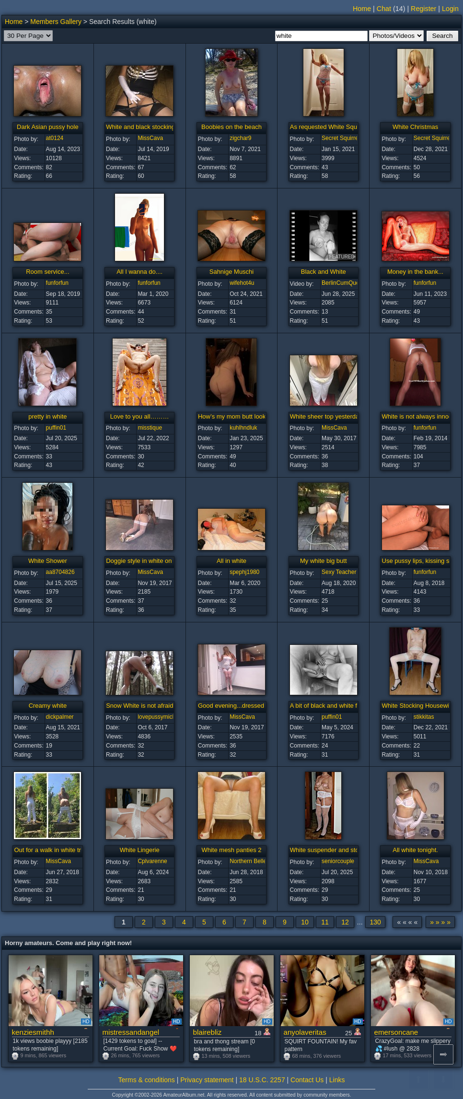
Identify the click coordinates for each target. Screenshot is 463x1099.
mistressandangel (131, 1032)
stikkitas (424, 716)
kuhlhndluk (243, 427)
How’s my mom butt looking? (238, 416)
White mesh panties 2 (231, 849)
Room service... (47, 271)
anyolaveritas (305, 1032)
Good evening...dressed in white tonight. (253, 705)
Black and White (323, 271)
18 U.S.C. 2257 (262, 1080)
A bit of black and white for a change (340, 705)
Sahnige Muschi (231, 271)
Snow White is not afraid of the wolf (154, 705)
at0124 (55, 138)
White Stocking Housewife (418, 705)
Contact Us (307, 1080)
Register (423, 8)
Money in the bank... (415, 271)
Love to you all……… (139, 416)
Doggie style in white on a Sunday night (160, 560)
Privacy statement (206, 1080)
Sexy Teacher (339, 572)
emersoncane (396, 1032)
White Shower (47, 560)
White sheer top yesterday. (327, 416)
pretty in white (47, 416)
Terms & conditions (146, 1080)
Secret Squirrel (340, 138)
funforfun (57, 283)
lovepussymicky (158, 716)
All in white (231, 560)
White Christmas (415, 126)
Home (362, 8)
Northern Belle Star (254, 861)
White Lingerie (140, 849)
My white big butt (323, 560)
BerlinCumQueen (344, 283)
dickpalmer (60, 716)
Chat (384, 8)
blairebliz (207, 1032)
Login (450, 8)
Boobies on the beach (231, 126)
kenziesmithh (33, 1032)
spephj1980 (244, 572)
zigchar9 (240, 138)
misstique (150, 427)
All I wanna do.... (139, 271)
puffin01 (56, 427)
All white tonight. (415, 849)
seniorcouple (338, 861)
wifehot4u (242, 283)
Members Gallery (55, 21)
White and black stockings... (144, 126)
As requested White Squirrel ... (332, 126)
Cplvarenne (152, 861)
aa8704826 (60, 572)
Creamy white (48, 705)
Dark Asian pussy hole (48, 126)
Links (337, 1080)
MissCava (150, 138)
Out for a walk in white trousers (56, 849)
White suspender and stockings (333, 849)
